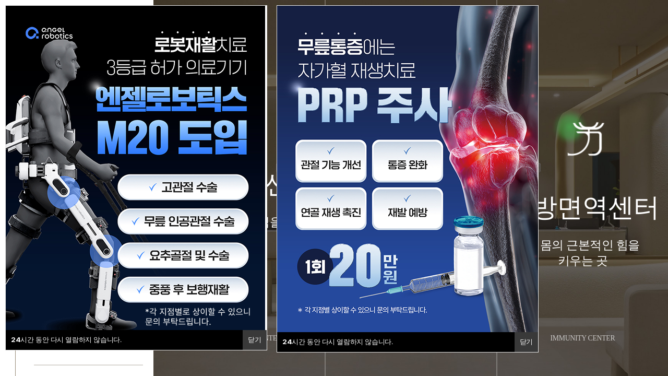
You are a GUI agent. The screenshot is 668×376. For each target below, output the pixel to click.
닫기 (254, 340)
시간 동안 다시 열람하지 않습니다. (66, 339)
